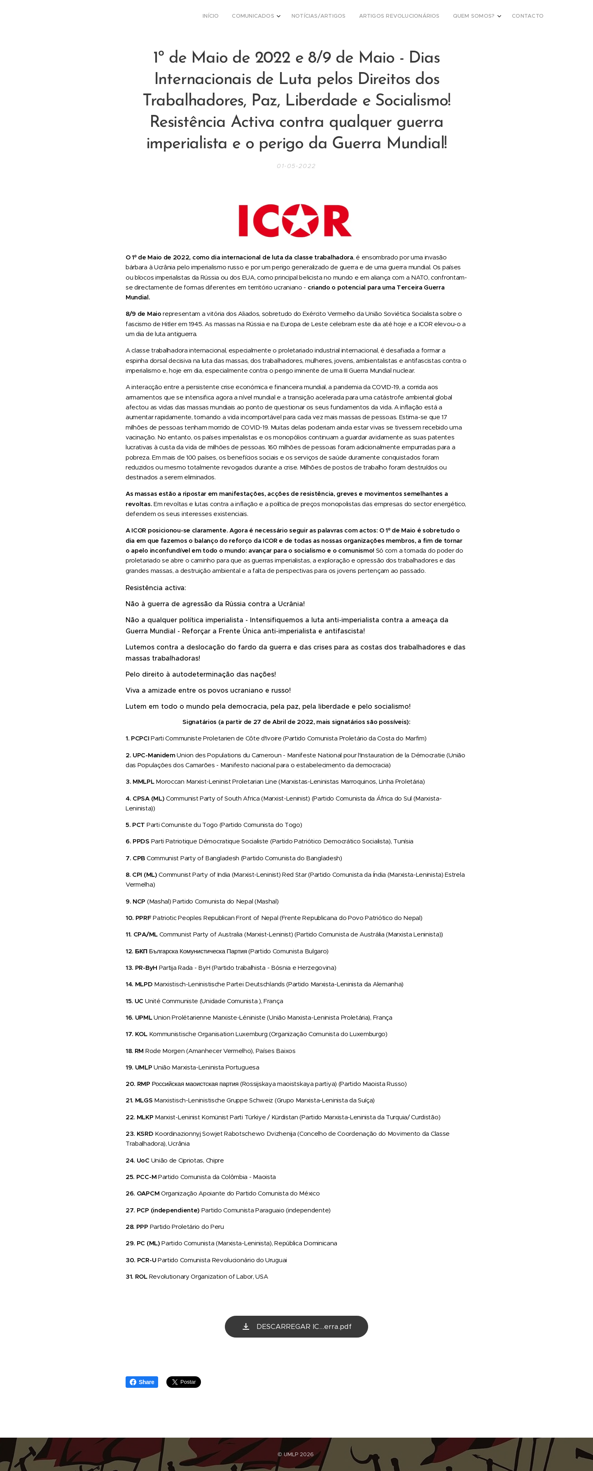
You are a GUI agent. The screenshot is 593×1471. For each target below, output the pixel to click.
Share (142, 1382)
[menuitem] (471, 17)
